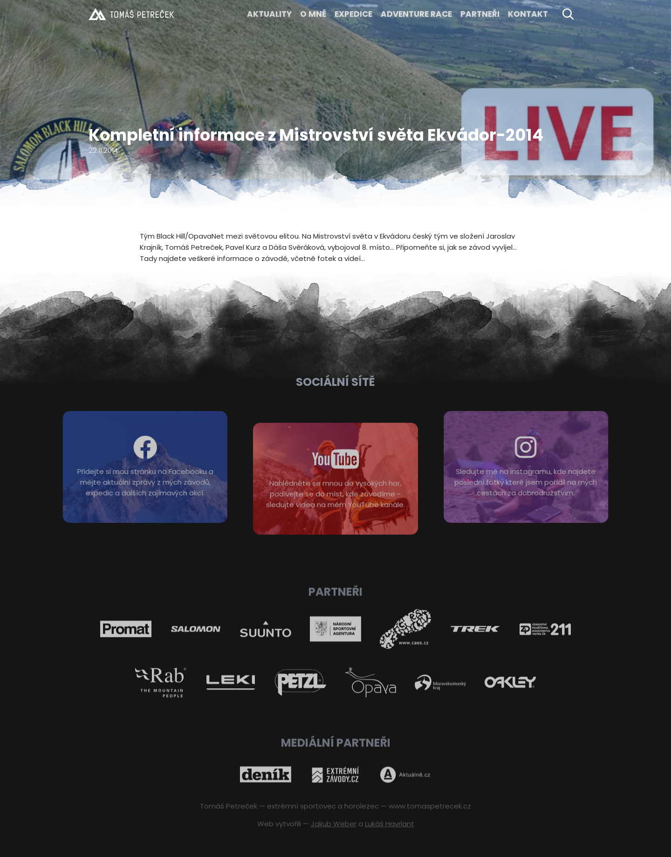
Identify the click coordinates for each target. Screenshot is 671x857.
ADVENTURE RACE (416, 14)
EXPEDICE (353, 14)
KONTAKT (528, 14)
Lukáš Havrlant (389, 824)
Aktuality (269, 14)
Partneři (480, 14)
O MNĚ (313, 14)
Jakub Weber (333, 824)
